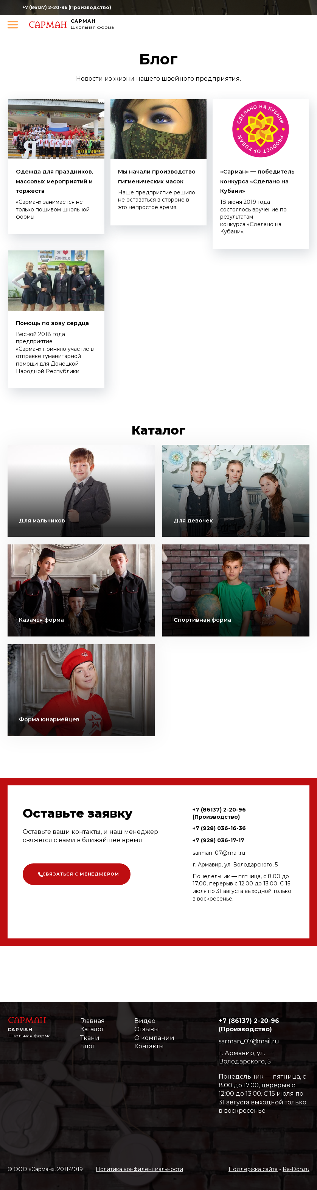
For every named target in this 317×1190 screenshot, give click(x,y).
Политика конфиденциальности (139, 1169)
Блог (87, 1046)
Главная (92, 1020)
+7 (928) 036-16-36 (219, 847)
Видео (144, 1020)
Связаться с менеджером (87, 895)
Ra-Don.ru (296, 1169)
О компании (154, 1037)
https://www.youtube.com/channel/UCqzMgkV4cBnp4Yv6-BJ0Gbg (256, 8)
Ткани (89, 1037)
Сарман (83, 21)
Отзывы (146, 1029)
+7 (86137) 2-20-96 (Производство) (66, 7)
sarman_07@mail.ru (219, 871)
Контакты (149, 1046)
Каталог (92, 1029)
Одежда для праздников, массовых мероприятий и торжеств (45, 190)
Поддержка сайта (253, 1169)
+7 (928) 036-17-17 (218, 859)
